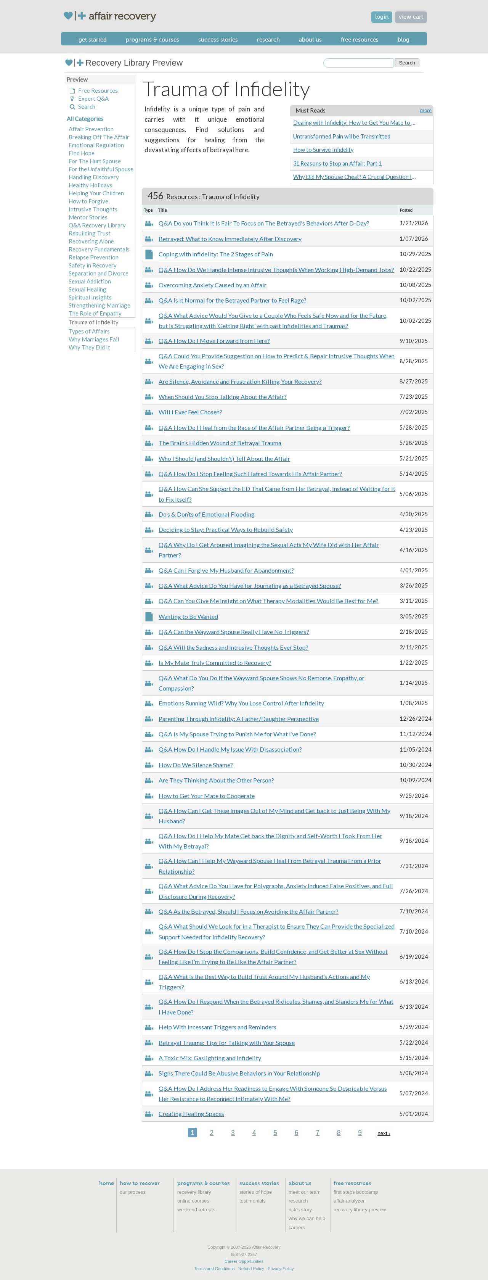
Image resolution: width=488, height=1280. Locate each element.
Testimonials (252, 1201)
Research (268, 39)
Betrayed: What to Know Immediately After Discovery (230, 238)
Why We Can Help (307, 1218)
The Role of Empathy (95, 313)
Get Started (93, 39)
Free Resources (360, 39)
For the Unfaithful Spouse (101, 169)
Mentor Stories (88, 217)
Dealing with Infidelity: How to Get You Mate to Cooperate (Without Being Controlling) (354, 122)
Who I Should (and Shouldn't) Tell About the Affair (224, 458)
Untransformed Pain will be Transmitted (341, 136)
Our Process (133, 1192)
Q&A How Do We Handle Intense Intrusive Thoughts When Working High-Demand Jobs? (276, 269)
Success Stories (218, 39)
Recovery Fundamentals (99, 249)
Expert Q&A (89, 98)
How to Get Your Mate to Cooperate (207, 795)
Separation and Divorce (98, 273)
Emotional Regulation (96, 145)
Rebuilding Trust (90, 233)
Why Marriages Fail (94, 339)
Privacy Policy (281, 1268)
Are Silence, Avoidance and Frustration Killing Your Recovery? (240, 381)
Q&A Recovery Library (97, 225)
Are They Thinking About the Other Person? (216, 780)
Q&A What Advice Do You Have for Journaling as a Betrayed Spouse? (250, 585)
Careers (297, 1227)
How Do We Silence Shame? (196, 764)
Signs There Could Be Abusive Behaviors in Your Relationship (239, 1073)
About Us (310, 39)
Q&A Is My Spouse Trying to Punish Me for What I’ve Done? (237, 733)
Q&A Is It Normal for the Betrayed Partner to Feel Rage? (233, 300)
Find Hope (82, 153)
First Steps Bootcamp (356, 1192)
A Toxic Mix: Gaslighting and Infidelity (210, 1057)
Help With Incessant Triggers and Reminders (217, 1026)
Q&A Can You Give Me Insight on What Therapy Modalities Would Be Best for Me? (269, 600)
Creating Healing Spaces (191, 1113)
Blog (403, 39)
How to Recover (140, 1183)
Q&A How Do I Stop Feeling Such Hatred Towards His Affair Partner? (250, 473)
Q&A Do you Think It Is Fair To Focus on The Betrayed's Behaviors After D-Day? (264, 223)
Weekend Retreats (196, 1209)
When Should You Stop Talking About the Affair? (223, 396)
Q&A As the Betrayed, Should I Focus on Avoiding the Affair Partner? (249, 911)
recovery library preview (360, 1209)
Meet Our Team (305, 1192)
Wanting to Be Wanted (188, 616)
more (426, 110)
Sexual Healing (87, 289)
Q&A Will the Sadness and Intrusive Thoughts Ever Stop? (233, 647)
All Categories (85, 118)
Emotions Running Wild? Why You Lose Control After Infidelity (241, 703)
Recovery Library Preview (124, 63)
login (381, 17)
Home (106, 1183)
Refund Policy (251, 1268)
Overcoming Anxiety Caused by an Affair (212, 284)
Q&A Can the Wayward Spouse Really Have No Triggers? (234, 631)
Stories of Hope (255, 1192)
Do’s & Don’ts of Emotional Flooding (207, 514)
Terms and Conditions (214, 1268)
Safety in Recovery (93, 265)
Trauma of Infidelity (94, 322)
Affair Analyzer (349, 1201)
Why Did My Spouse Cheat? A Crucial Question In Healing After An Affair (354, 177)
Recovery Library (194, 1192)
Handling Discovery (94, 177)
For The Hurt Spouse (95, 161)
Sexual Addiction (90, 281)
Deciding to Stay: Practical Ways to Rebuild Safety (226, 529)
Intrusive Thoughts (93, 209)
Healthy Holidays (90, 185)
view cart (411, 17)
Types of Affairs (89, 331)
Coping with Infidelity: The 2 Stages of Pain (216, 254)
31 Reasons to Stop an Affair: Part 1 (337, 163)
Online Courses (193, 1201)
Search (82, 106)
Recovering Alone (91, 241)
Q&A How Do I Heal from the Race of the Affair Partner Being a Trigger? (254, 427)
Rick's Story (300, 1209)
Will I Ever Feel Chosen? (190, 411)
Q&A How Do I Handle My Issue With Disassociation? (230, 749)
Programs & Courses (152, 39)
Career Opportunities (244, 1261)
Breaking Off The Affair (99, 137)
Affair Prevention (91, 129)
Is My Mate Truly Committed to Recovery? (215, 662)
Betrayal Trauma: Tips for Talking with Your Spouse (227, 1042)
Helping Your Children (96, 193)
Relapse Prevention (94, 257)
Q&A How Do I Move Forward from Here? (214, 340)
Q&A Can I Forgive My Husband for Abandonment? (226, 570)
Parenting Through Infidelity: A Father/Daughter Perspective (239, 718)
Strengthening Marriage (99, 305)
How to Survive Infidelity (323, 150)
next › (383, 1133)
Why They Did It (89, 347)
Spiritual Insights (90, 297)
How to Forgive (88, 201)
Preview (77, 79)
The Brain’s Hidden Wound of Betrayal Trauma (220, 442)
